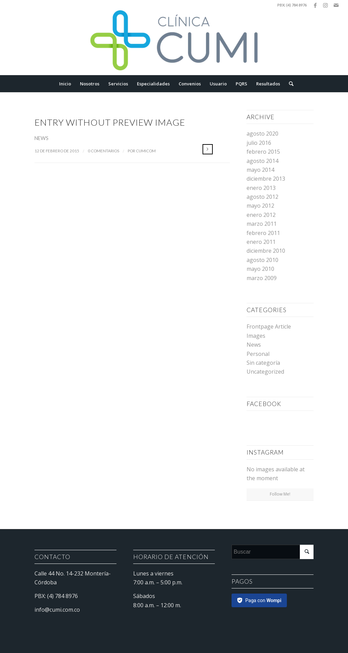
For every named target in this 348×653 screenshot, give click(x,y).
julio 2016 (259, 143)
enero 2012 (261, 215)
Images (256, 335)
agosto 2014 (262, 161)
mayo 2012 (260, 205)
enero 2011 (261, 242)
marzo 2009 (262, 278)
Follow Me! (280, 494)
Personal (258, 354)
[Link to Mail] (336, 5)
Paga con (263, 600)
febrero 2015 (263, 151)
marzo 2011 (262, 223)
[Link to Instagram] (326, 5)
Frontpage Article (269, 326)
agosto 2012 (262, 196)
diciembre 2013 (266, 178)
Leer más (207, 149)
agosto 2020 (262, 133)
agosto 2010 (262, 260)
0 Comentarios (103, 151)
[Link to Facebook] (315, 5)
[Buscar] (288, 83)
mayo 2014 (260, 169)
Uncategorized (265, 371)
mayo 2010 (260, 269)
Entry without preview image (109, 122)
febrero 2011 (263, 233)
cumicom (146, 151)
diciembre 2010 (266, 250)
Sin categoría (263, 362)
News (41, 138)
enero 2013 (261, 188)
